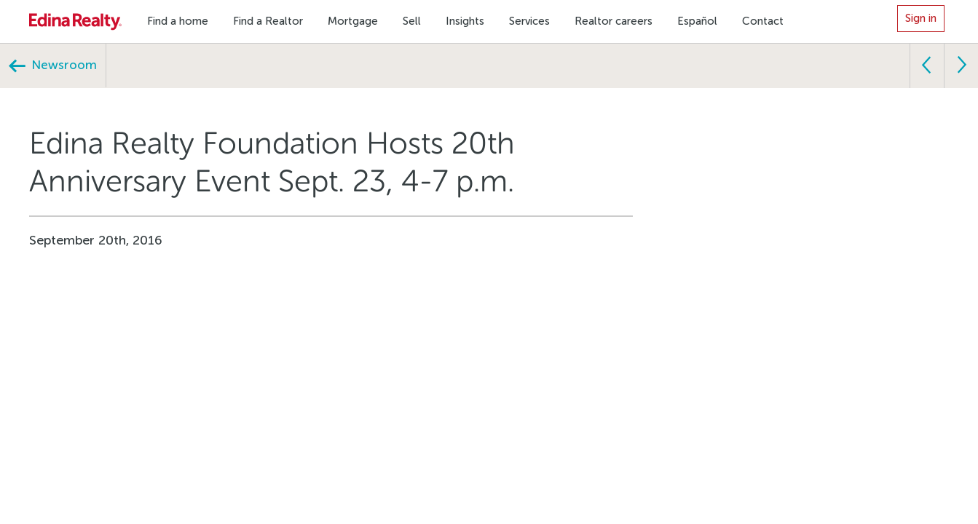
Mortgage (353, 21)
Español (697, 21)
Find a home (177, 21)
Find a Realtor (268, 21)
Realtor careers (613, 21)
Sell (412, 21)
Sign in (920, 18)
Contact (763, 21)
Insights (465, 21)
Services (529, 21)
